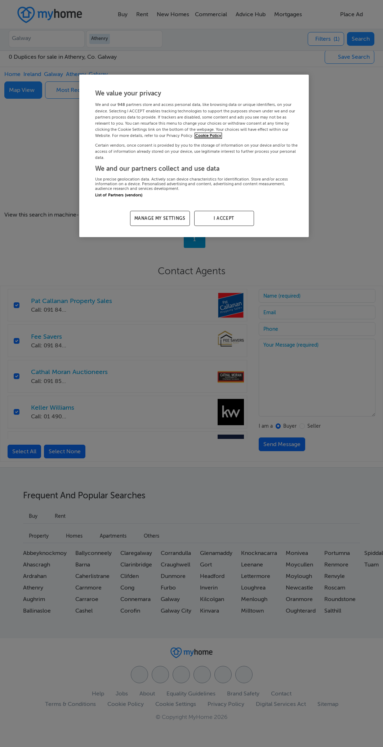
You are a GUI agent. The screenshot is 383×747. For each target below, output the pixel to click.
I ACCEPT (224, 218)
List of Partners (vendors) (119, 195)
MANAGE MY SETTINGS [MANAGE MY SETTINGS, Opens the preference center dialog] (160, 218)
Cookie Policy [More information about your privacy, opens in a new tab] (208, 135)
